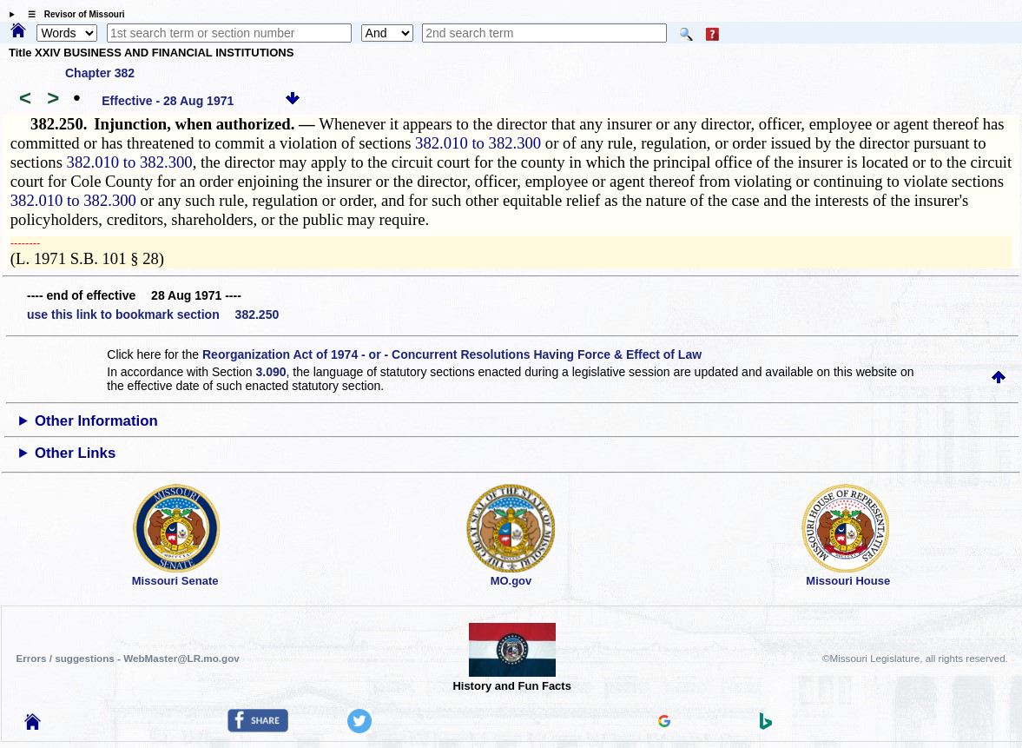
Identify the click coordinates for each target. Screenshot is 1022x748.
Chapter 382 (100, 73)
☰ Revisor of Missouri (72, 14)
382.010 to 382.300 (478, 143)
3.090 (270, 372)
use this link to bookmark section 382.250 (153, 314)
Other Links (75, 453)
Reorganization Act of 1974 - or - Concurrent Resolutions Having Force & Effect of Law (452, 354)
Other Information (96, 421)
